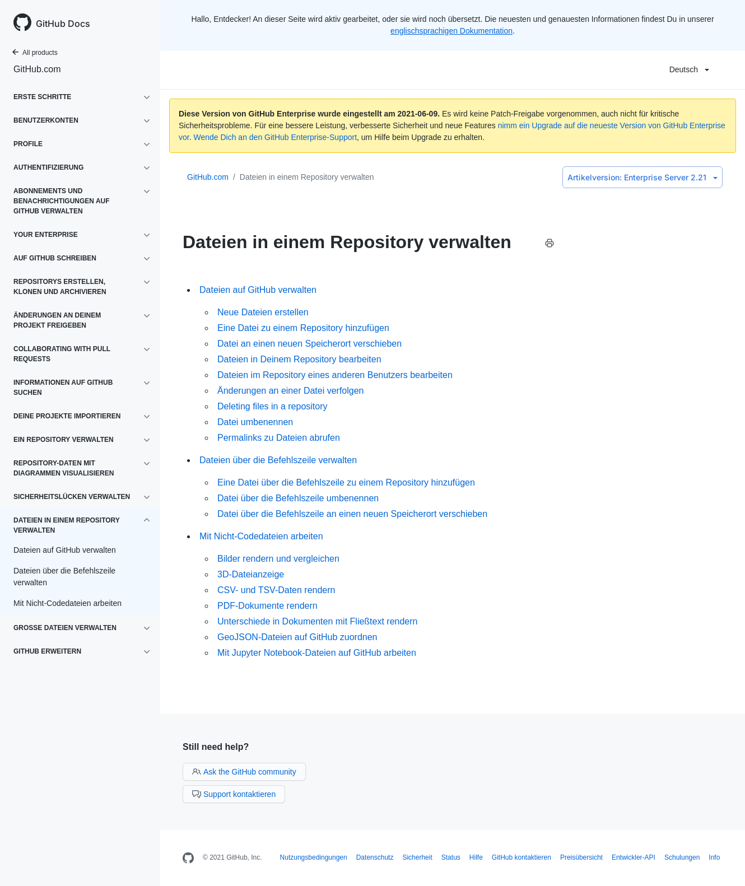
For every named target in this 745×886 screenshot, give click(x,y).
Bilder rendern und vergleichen (278, 558)
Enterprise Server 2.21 (642, 177)
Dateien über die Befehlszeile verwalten (278, 460)
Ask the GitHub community (244, 771)
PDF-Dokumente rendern (267, 605)
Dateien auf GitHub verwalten (257, 290)
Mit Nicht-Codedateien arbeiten (261, 536)
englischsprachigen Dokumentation (451, 30)
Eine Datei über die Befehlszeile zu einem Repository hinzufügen (346, 482)
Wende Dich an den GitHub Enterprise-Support (275, 137)
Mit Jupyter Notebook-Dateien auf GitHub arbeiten (316, 652)
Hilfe (476, 857)
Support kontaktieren (234, 794)
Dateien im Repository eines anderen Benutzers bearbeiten (335, 375)
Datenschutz (375, 857)
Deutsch (689, 69)
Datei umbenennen (255, 422)
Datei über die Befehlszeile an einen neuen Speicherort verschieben (352, 514)
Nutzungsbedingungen (313, 857)
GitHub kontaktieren (521, 857)
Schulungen (682, 857)
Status (450, 857)
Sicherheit (417, 857)
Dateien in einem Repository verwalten (307, 176)
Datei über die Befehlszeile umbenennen (298, 498)
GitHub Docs (63, 23)
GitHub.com (36, 69)
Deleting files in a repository (272, 406)
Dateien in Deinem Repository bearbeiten (299, 359)
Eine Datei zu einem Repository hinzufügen (303, 328)
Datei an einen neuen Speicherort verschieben (309, 343)
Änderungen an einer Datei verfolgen (290, 390)
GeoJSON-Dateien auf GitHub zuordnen (297, 637)
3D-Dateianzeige (250, 574)
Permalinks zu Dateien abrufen (278, 437)
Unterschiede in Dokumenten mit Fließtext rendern (317, 621)
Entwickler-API (633, 857)
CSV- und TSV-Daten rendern (276, 590)
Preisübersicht (581, 857)
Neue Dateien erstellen (263, 312)
